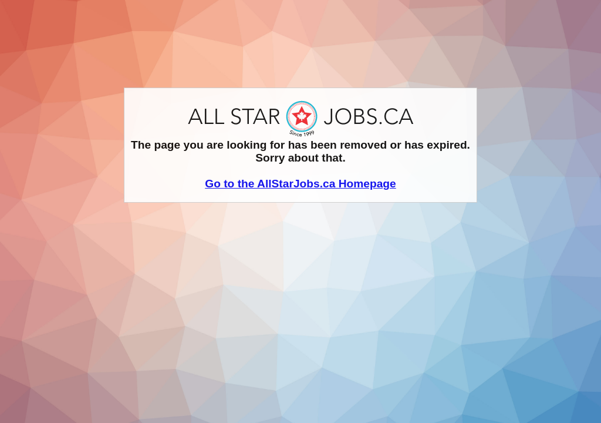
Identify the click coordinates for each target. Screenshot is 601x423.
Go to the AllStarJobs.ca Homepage (300, 183)
